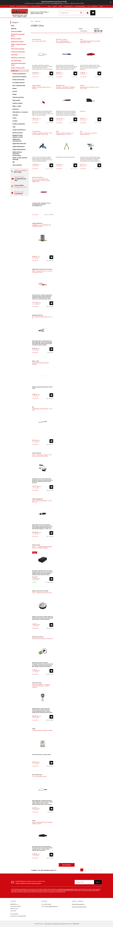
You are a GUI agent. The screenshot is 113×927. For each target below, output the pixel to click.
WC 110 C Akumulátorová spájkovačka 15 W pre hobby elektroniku (41, 180)
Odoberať (97, 882)
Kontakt (101, 6)
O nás (88, 6)
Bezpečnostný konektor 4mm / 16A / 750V (89, 87)
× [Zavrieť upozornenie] (110, 2)
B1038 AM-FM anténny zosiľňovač (42, 638)
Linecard (54, 6)
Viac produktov (66, 865)
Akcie (12, 25)
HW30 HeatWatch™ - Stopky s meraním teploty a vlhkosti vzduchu (41, 686)
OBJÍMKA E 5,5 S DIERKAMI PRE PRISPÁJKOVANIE (41, 225)
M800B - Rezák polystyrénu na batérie (41, 87)
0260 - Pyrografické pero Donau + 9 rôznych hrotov (42, 271)
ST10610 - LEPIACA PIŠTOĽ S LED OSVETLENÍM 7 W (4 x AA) (42, 133)
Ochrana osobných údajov (79, 907)
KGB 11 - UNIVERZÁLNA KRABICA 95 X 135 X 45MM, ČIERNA (42, 547)
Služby (60, 6)
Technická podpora (68, 6)
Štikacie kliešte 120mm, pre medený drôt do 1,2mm (64, 133)
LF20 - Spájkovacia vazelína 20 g (42, 592)
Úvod (13, 6)
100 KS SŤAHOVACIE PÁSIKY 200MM (40, 363)
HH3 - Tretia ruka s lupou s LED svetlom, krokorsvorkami (42, 455)
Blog (49, 6)
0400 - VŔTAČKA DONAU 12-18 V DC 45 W (42, 501)
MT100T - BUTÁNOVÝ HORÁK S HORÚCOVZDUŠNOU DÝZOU (65, 87)
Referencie (94, 6)
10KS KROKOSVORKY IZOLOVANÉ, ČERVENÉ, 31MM (90, 41)
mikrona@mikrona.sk (57, 3)
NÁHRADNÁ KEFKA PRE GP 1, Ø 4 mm (42, 409)
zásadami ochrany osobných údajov (66, 889)
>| (100, 870)
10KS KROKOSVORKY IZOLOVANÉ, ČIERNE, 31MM (42, 823)
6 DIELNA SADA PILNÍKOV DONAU (42, 730)
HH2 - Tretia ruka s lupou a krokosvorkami (88, 133)
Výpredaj (13, 28)
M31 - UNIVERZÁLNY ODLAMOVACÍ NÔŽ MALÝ (63, 41)
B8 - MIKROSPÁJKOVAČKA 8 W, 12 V (42, 317)
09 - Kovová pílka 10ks (39, 41)
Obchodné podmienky (80, 6)
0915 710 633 (39, 3)
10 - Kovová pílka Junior (39, 776)
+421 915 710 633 (35, 6)
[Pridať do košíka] (51, 73)
